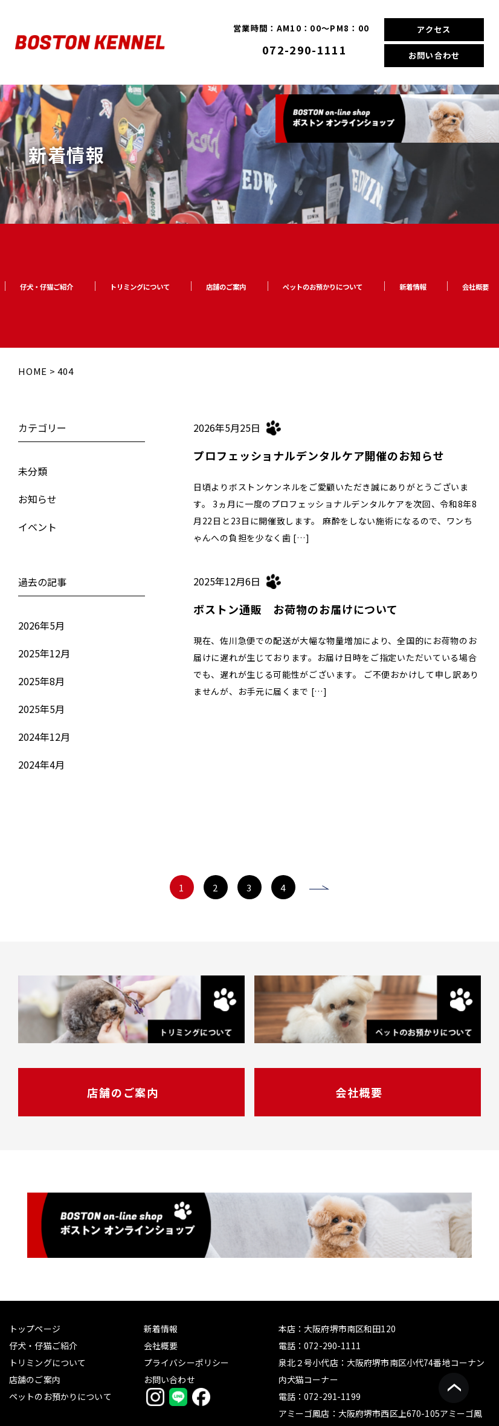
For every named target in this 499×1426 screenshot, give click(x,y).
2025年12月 (44, 653)
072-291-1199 (332, 1396)
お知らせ (37, 499)
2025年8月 (41, 681)
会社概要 (475, 286)
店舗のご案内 (226, 286)
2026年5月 (41, 625)
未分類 (32, 471)
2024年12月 (44, 736)
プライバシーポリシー (186, 1362)
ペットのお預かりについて (322, 286)
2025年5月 (41, 709)
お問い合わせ (434, 55)
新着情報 (412, 286)
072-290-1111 (304, 49)
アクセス (434, 29)
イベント (37, 526)
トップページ (34, 1329)
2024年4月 (41, 764)
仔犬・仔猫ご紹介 (46, 286)
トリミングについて (140, 286)
